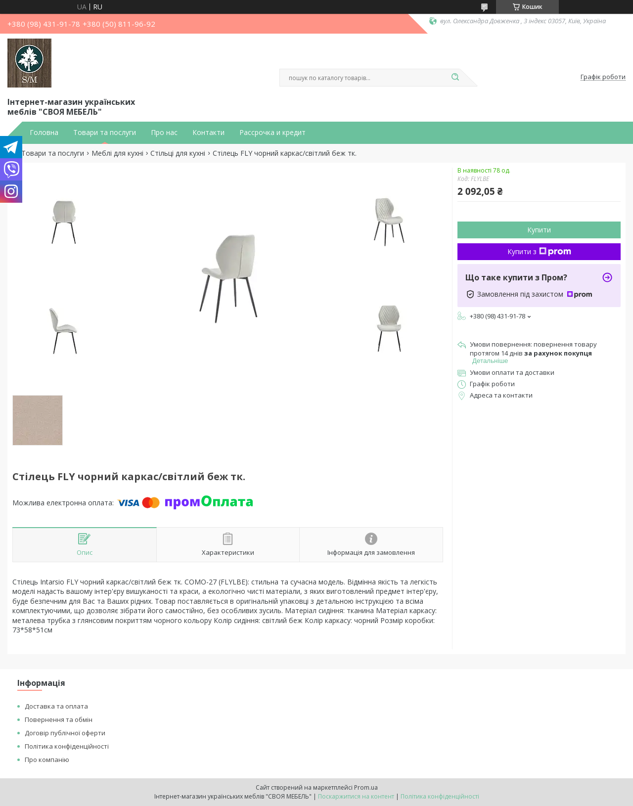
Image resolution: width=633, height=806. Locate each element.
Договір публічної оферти (65, 732)
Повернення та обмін (58, 719)
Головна (44, 132)
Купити (539, 229)
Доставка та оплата (56, 706)
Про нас (164, 132)
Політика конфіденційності (67, 746)
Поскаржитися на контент (356, 796)
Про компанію (47, 759)
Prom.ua (366, 787)
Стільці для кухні (177, 153)
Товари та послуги (104, 132)
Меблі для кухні (117, 153)
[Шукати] (455, 78)
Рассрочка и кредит (272, 132)
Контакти (208, 132)
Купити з (539, 251)
